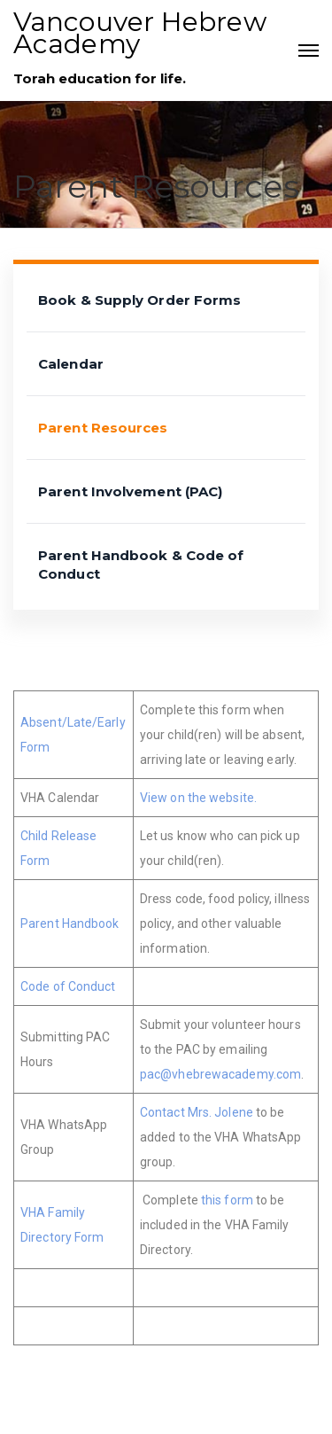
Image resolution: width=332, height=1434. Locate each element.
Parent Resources (103, 427)
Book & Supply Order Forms (140, 300)
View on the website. (198, 798)
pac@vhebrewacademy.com (220, 1074)
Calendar (71, 363)
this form (227, 1200)
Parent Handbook (70, 923)
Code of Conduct (68, 986)
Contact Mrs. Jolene (196, 1112)
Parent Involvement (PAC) (130, 491)
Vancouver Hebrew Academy (139, 32)
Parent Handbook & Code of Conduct (141, 564)
